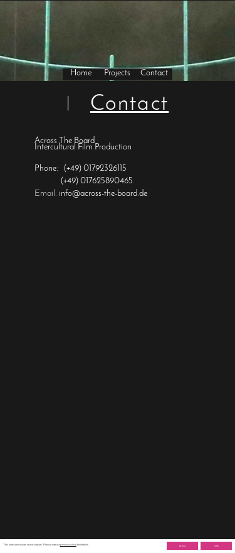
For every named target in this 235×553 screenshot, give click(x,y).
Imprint (18, 542)
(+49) (73, 168)
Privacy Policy (47, 542)
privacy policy (68, 544)
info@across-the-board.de (103, 193)
